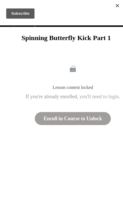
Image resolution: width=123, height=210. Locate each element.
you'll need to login (99, 96)
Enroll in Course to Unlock (73, 118)
